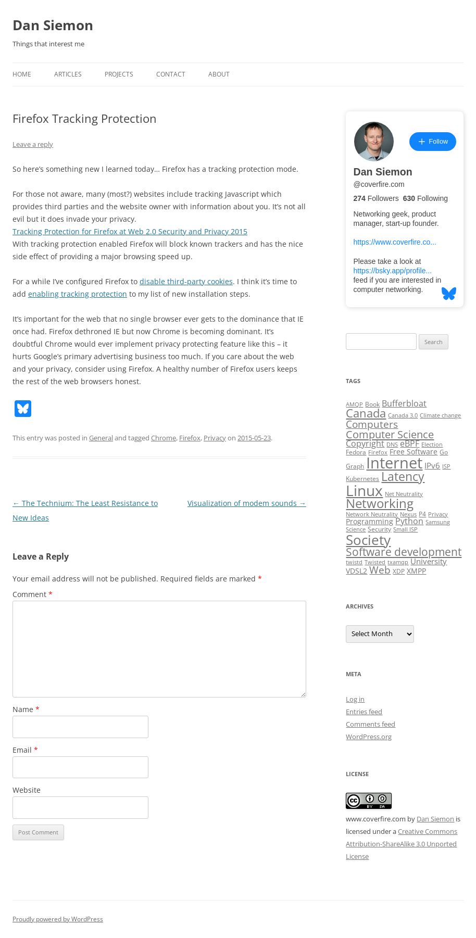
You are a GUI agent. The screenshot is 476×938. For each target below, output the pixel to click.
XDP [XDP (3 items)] (399, 571)
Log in (355, 699)
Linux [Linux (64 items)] (364, 490)
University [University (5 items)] (428, 561)
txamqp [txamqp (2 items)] (397, 562)
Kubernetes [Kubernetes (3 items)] (362, 478)
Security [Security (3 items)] (379, 529)
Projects (119, 74)
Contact (170, 74)
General (101, 437)
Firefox (190, 437)
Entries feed (364, 711)
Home (21, 74)
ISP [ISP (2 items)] (446, 466)
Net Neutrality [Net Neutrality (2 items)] (404, 494)
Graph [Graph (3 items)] (355, 466)
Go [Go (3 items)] (444, 452)
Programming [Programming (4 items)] (369, 521)
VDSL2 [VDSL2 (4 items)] (356, 571)
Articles (68, 74)
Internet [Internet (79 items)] (394, 462)
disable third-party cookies (186, 281)
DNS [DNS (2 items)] (392, 444)
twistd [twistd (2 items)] (354, 562)
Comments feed (370, 724)
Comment (32, 594)
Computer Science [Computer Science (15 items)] (390, 434)
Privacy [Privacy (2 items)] (438, 514)
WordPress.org (369, 736)
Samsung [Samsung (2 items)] (437, 522)
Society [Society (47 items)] (368, 539)
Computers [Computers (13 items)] (372, 424)
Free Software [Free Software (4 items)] (413, 452)
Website (26, 790)
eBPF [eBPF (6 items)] (409, 443)
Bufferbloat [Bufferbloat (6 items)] (404, 403)
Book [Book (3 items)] (372, 404)
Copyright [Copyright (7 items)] (365, 443)
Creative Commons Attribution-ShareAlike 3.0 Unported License (401, 844)
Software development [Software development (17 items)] (403, 551)
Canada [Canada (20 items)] (366, 413)
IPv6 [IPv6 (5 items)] (432, 465)
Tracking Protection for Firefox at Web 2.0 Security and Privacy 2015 (129, 231)
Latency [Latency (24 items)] (402, 476)
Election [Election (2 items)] (432, 444)
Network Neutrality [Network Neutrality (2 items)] (372, 514)
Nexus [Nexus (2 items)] (408, 514)
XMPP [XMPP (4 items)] (416, 571)
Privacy (215, 437)
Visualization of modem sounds (246, 503)
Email (25, 750)
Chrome (163, 437)
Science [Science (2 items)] (356, 529)
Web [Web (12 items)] (380, 570)
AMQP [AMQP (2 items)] (354, 404)
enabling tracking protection (77, 294)
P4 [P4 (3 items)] (422, 514)
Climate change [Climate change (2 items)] (440, 415)
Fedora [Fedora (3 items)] (356, 452)
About (219, 74)
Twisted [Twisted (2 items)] (375, 562)
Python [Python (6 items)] (409, 521)
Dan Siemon (52, 25)
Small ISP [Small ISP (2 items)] (405, 529)
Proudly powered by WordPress (57, 919)
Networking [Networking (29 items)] (380, 503)
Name (26, 709)
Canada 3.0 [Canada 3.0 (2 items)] (403, 415)
